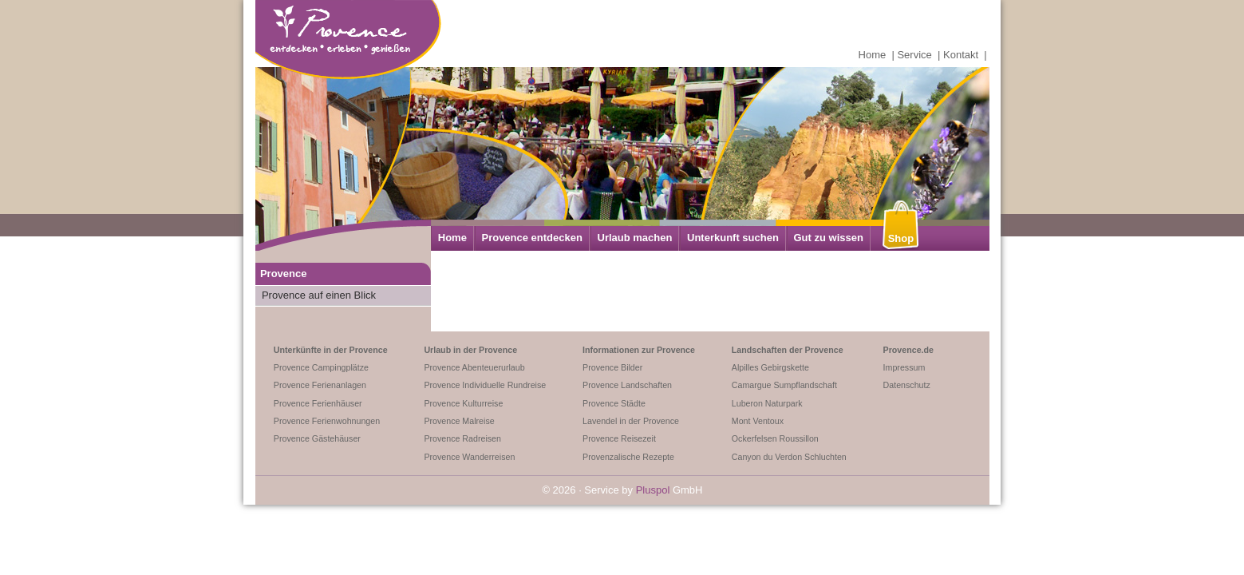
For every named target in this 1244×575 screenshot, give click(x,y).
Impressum (904, 367)
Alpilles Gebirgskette (770, 367)
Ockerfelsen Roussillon (775, 438)
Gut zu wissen (828, 238)
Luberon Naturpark (767, 403)
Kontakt (960, 55)
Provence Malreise (459, 421)
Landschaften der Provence (787, 350)
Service (914, 55)
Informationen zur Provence (639, 350)
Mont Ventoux (758, 421)
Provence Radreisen (462, 438)
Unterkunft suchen (733, 238)
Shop (901, 238)
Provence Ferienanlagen (320, 385)
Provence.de (908, 350)
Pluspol (653, 490)
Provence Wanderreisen (469, 457)
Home (873, 55)
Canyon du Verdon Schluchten (789, 457)
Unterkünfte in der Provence (331, 350)
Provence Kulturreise (463, 403)
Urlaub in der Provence (470, 350)
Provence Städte (614, 403)
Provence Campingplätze (321, 367)
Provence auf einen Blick (319, 295)
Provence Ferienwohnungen (327, 421)
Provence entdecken (531, 238)
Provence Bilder (612, 367)
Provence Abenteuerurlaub (474, 367)
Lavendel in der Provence (631, 421)
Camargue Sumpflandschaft (784, 385)
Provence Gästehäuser (317, 438)
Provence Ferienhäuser (318, 403)
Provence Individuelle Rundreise (485, 385)
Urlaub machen (635, 238)
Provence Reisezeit (619, 438)
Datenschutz (906, 385)
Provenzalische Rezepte (628, 457)
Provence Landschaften (627, 385)
